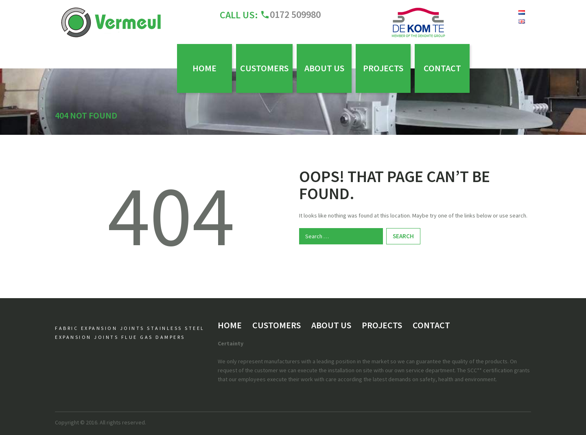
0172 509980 (295, 14)
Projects (383, 68)
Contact (442, 68)
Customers (264, 68)
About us (324, 68)
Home (204, 68)
